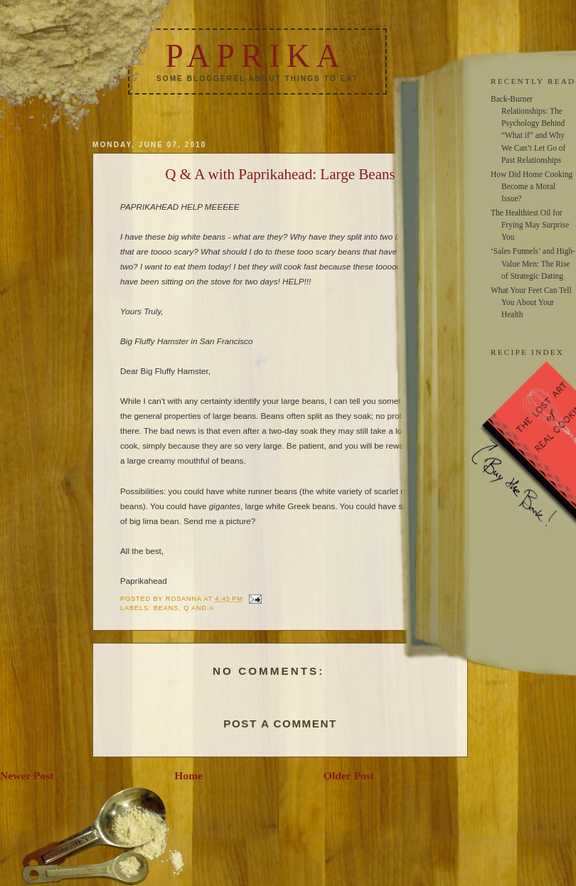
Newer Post (27, 775)
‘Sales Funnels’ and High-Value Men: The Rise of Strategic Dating (533, 263)
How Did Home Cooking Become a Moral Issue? (531, 186)
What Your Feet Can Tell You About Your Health (531, 302)
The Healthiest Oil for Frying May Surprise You (530, 224)
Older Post (349, 775)
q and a (198, 608)
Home (188, 775)
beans (166, 608)
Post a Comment (280, 723)
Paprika (255, 56)
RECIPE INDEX (527, 352)
